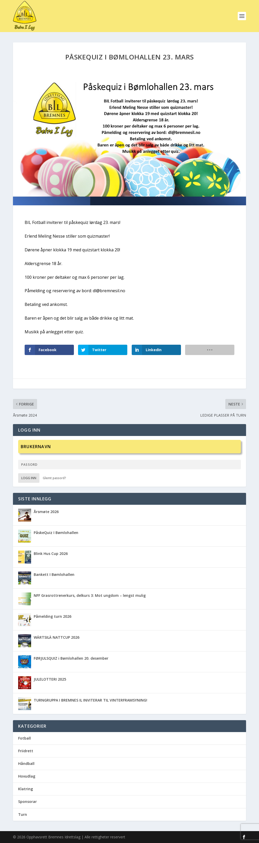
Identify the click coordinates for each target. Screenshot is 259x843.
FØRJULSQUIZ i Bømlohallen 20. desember (71, 658)
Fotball (24, 738)
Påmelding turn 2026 (52, 616)
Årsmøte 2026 (46, 511)
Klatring (25, 788)
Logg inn (28, 478)
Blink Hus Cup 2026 (51, 553)
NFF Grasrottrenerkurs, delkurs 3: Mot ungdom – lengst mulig (90, 595)
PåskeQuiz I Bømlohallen (56, 532)
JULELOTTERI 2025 (50, 679)
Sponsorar (27, 801)
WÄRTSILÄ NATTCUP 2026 (56, 637)
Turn (22, 814)
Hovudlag (26, 776)
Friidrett (25, 750)
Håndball (26, 763)
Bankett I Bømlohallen (54, 574)
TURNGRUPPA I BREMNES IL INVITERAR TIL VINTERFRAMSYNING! (90, 700)
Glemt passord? (54, 478)
